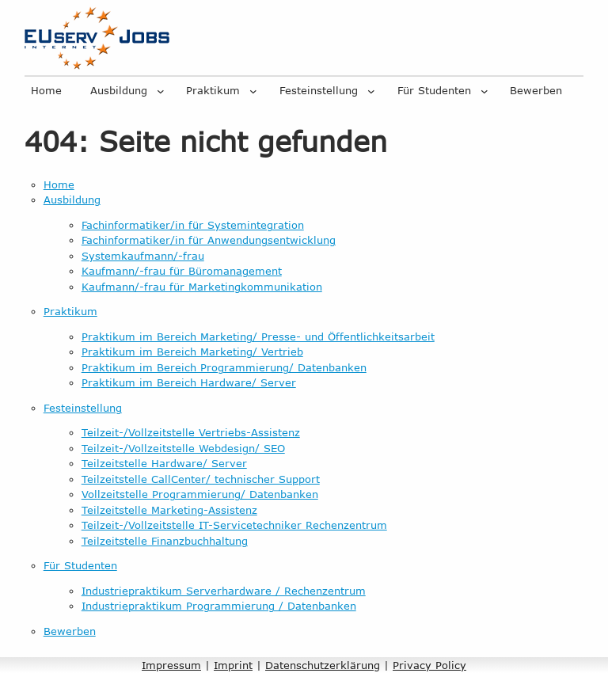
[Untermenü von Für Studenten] (484, 91)
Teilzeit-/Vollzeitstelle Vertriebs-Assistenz (191, 432)
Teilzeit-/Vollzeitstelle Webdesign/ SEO (183, 448)
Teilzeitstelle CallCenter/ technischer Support (201, 479)
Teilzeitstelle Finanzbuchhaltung (165, 540)
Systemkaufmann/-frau (143, 255)
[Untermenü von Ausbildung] (161, 91)
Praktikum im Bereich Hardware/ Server (189, 382)
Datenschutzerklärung (322, 665)
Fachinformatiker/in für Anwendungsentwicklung (209, 240)
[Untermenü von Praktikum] (253, 91)
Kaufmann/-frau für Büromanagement (182, 270)
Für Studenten (434, 90)
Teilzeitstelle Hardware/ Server (164, 463)
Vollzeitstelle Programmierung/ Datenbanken (200, 494)
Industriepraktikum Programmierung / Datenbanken (219, 605)
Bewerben (536, 90)
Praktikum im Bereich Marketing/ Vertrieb (192, 351)
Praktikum (213, 90)
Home (46, 90)
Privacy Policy (429, 665)
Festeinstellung (318, 90)
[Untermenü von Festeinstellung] (371, 91)
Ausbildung (118, 90)
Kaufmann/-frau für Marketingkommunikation (202, 286)
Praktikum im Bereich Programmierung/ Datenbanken (224, 367)
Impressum (171, 665)
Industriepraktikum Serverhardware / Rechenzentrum (224, 590)
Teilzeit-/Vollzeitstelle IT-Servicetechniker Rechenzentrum (234, 525)
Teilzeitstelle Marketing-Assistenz (169, 510)
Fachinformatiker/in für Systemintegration (193, 225)
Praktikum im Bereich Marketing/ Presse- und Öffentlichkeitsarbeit (258, 336)
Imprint (233, 665)
